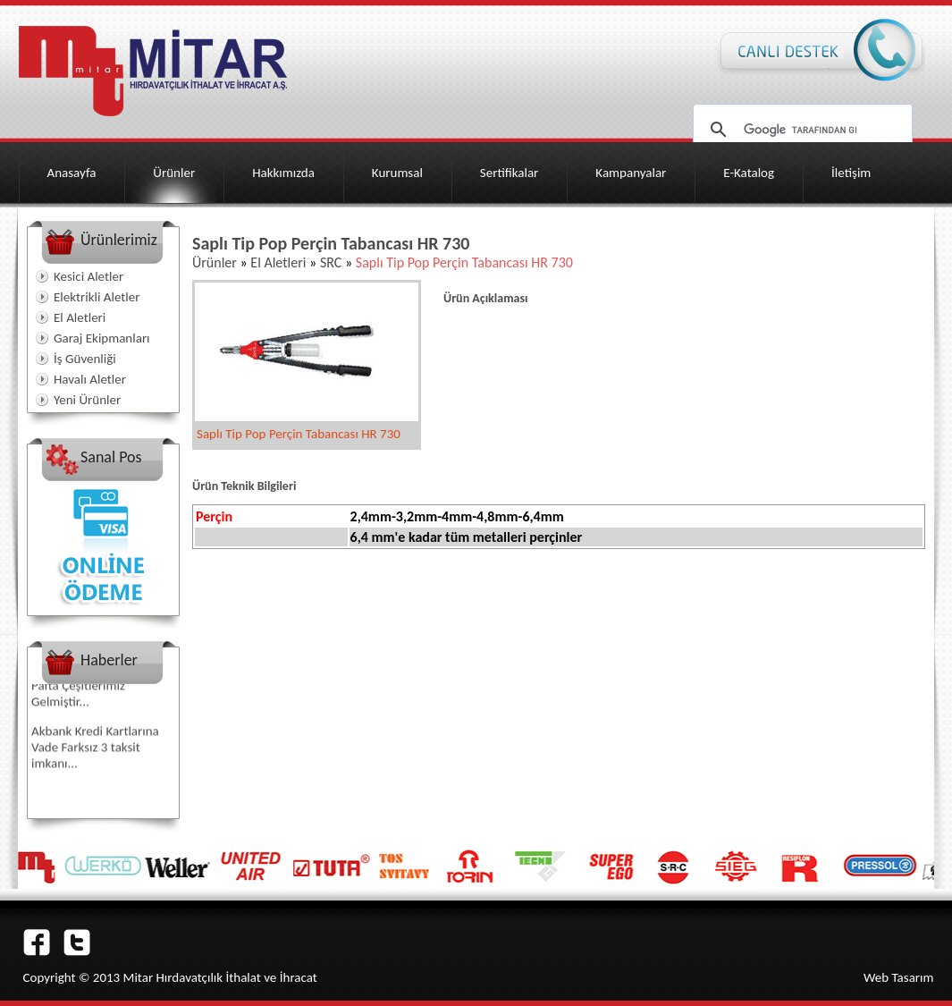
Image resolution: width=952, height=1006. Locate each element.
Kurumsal (397, 173)
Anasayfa (72, 173)
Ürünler (174, 173)
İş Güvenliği (85, 359)
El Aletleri (79, 317)
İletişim (851, 173)
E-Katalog (748, 173)
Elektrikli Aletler (96, 297)
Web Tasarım (899, 977)
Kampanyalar (630, 173)
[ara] (800, 129)
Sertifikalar (509, 173)
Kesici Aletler (88, 276)
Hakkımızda (283, 173)
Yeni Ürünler (87, 400)
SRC (330, 262)
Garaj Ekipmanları (102, 338)
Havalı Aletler (90, 379)
